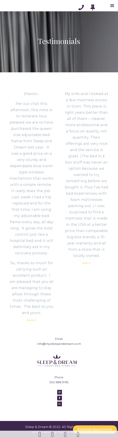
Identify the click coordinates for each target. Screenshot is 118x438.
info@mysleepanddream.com (59, 344)
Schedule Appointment (95, 429)
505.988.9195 (59, 382)
